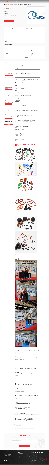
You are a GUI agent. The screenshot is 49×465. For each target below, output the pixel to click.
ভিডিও (16, 1)
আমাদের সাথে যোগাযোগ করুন (28, 1)
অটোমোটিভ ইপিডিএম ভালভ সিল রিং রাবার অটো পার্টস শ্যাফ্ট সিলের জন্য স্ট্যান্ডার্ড (8, 74)
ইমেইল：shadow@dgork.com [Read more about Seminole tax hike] (8, 455)
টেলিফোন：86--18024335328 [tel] (8, 454)
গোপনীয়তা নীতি (9, 464)
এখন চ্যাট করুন (9, 20)
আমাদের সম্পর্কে (21, 1)
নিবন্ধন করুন (42, 460)
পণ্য (13, 1)
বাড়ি (11, 1)
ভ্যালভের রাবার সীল (10, 4)
